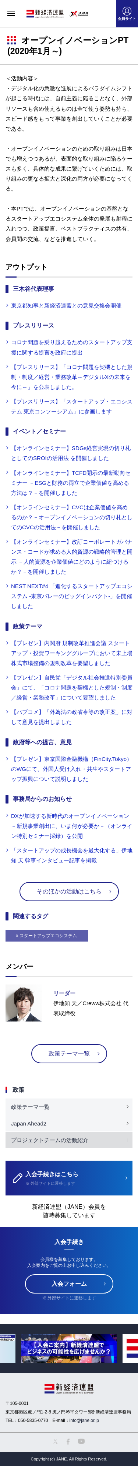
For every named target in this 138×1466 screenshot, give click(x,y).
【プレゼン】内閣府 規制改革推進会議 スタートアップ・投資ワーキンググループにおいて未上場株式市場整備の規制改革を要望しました (71, 653)
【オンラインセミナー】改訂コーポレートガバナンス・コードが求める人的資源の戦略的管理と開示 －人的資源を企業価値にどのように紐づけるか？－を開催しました (71, 557)
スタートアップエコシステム (48, 935)
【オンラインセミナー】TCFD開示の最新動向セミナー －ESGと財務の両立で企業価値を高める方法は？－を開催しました (71, 483)
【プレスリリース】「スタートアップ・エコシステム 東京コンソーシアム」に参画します (71, 406)
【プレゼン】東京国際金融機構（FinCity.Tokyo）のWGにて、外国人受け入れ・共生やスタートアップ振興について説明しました (71, 769)
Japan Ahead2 (28, 1123)
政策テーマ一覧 (69, 1053)
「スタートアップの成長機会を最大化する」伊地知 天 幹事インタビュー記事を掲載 (71, 855)
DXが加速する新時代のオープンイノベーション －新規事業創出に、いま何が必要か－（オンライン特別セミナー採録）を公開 (71, 826)
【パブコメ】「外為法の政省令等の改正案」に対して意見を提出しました (71, 717)
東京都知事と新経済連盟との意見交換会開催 (66, 305)
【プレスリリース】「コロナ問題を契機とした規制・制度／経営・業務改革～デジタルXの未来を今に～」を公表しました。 (71, 377)
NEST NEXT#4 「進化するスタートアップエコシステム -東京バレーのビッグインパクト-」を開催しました (71, 596)
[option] (69, 1348)
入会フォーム (69, 1284)
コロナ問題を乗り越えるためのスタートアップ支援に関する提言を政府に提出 (71, 347)
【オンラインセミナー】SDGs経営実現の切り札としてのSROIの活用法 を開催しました (71, 453)
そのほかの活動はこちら (69, 891)
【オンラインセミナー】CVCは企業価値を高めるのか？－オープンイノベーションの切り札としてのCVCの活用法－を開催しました (71, 517)
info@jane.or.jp (84, 1420)
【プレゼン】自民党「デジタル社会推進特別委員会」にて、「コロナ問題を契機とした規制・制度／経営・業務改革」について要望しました (71, 687)
